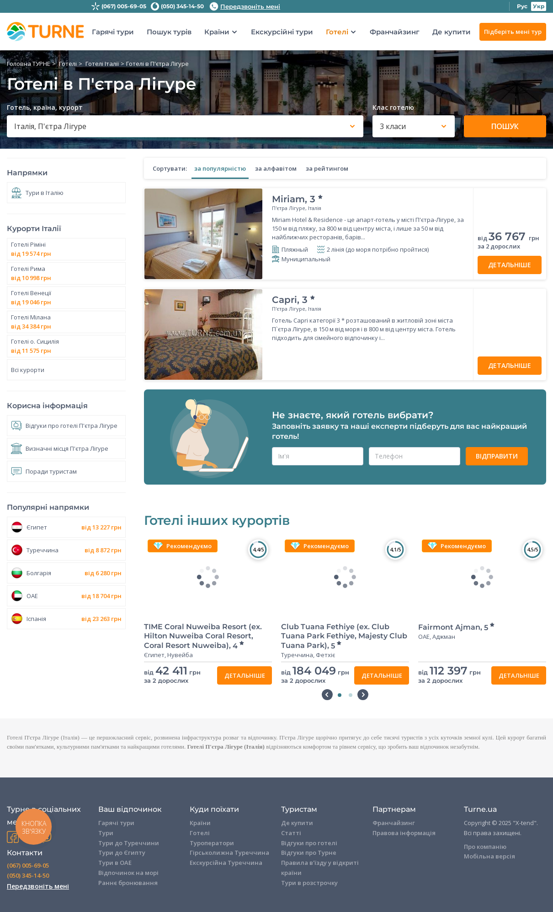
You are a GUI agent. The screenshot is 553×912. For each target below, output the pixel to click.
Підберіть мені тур (513, 31)
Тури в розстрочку (309, 883)
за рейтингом (327, 168)
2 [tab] (350, 695)
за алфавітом (276, 168)
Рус (522, 6)
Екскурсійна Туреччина (226, 862)
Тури (105, 833)
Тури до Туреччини (128, 843)
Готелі (337, 32)
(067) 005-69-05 (123, 6)
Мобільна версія (489, 856)
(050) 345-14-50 (182, 6)
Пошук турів (169, 31)
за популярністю (220, 168)
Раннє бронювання (128, 883)
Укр (538, 6)
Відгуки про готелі (309, 843)
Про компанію (485, 846)
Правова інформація (404, 833)
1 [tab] (339, 695)
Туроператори (212, 843)
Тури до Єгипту (121, 852)
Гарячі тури (113, 31)
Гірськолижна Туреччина (229, 852)
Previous (327, 694)
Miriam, (298, 199)
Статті (291, 833)
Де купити (451, 31)
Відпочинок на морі (128, 873)
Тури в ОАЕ (115, 862)
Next (363, 694)
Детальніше (509, 264)
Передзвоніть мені (244, 6)
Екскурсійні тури (282, 31)
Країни (216, 32)
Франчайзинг (395, 31)
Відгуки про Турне (308, 852)
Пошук (505, 126)
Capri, (294, 299)
